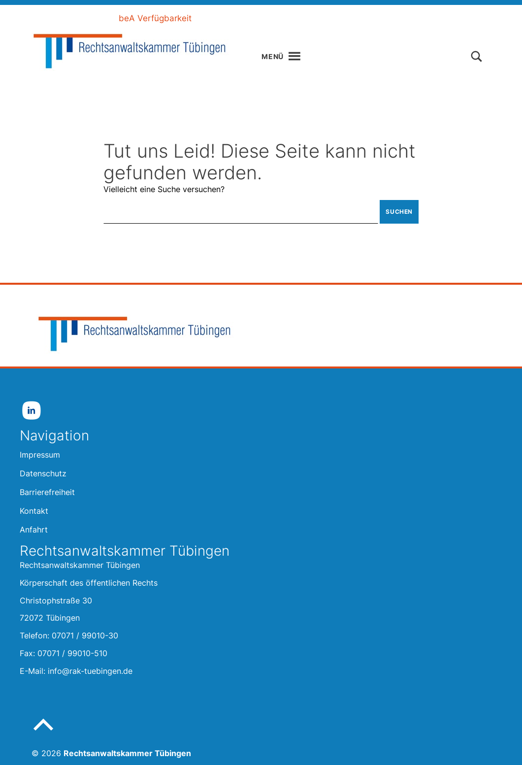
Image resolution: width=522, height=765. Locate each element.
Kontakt (389, 18)
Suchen (399, 211)
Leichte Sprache (241, 18)
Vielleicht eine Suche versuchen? (164, 189)
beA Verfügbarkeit (155, 18)
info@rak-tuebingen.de (90, 671)
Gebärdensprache (323, 18)
